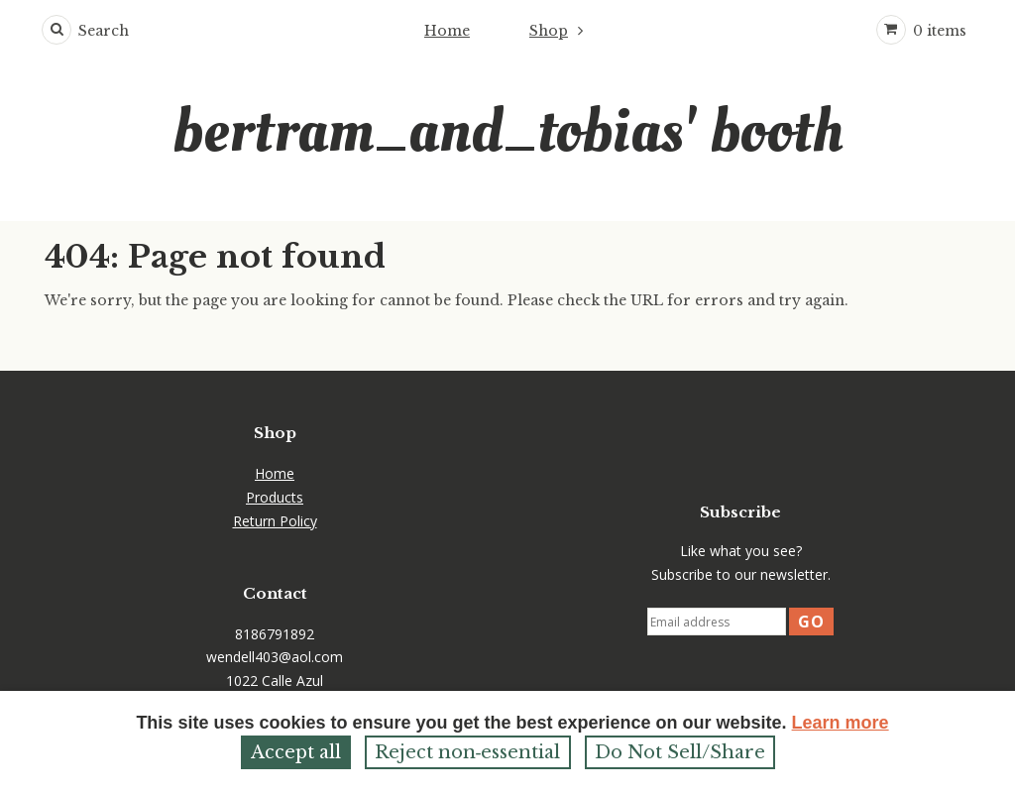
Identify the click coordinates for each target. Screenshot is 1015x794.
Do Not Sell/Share (680, 752)
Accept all (296, 752)
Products (274, 497)
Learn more (840, 723)
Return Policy (275, 520)
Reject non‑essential (468, 752)
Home (447, 31)
